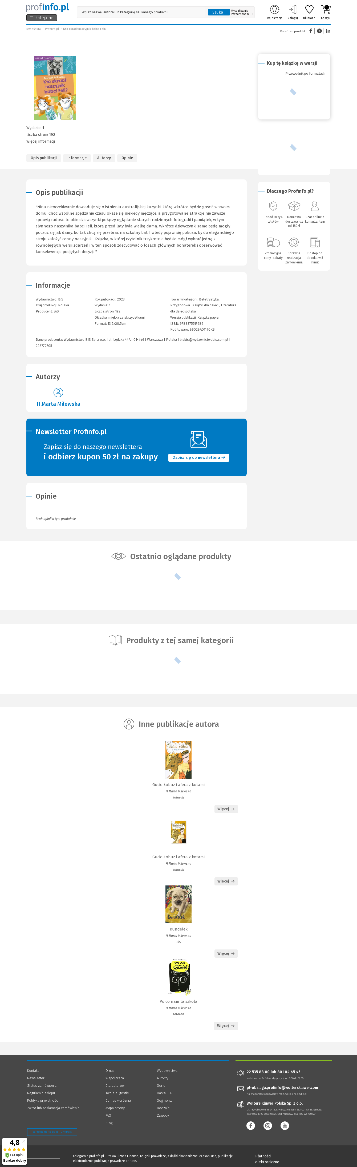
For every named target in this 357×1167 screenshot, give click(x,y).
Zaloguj (293, 12)
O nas (110, 1071)
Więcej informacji (40, 141)
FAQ (108, 1115)
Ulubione (309, 12)
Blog (109, 1123)
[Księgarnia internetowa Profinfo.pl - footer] (42, 1156)
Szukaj (218, 12)
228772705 (44, 346)
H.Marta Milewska (58, 404)
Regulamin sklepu (41, 1093)
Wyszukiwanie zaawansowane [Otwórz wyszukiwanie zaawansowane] (242, 12)
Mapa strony (115, 1108)
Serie (161, 1086)
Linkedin (327, 31)
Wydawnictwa (167, 1071)
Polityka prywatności (43, 1100)
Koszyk (326, 12)
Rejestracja (274, 12)
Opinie (127, 158)
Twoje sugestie (117, 1093)
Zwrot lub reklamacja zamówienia (53, 1108)
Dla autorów (115, 1086)
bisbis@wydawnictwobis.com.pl (204, 340)
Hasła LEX (164, 1093)
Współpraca (115, 1078)
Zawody (163, 1115)
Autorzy (104, 158)
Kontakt (33, 1071)
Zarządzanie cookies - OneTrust (52, 1131)
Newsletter (35, 1078)
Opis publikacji (44, 158)
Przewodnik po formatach (305, 73)
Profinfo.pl (52, 29)
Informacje (77, 158)
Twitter (319, 31)
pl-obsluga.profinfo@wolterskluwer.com (282, 1087)
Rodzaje (163, 1108)
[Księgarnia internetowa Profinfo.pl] (47, 7)
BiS (56, 311)
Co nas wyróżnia (118, 1100)
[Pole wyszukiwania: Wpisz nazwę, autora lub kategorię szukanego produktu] (141, 12)
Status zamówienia (41, 1086)
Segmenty (164, 1100)
